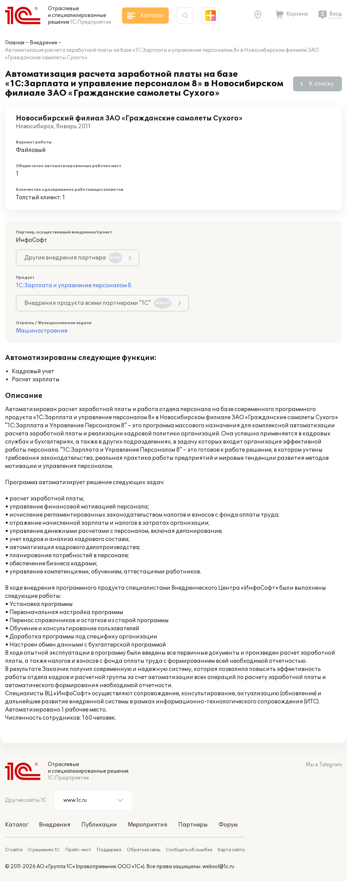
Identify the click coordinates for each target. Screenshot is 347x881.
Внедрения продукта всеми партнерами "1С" (97, 303)
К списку (321, 84)
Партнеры (193, 824)
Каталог (16, 824)
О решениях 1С (44, 850)
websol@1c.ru (218, 866)
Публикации (99, 824)
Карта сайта (231, 850)
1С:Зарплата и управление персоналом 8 (73, 285)
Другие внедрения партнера (73, 257)
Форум (228, 824)
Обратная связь (143, 850)
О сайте (13, 850)
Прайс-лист (78, 850)
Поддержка (109, 850)
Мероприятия (147, 824)
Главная (14, 43)
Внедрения (43, 43)
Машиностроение (41, 330)
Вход (335, 14)
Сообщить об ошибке (189, 850)
